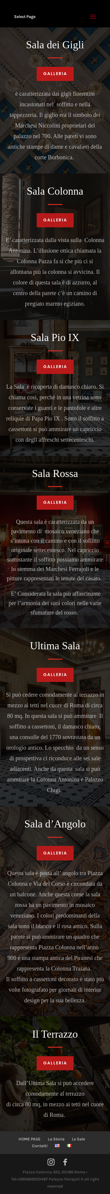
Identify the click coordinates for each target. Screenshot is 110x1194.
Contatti (40, 1145)
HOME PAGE (29, 1139)
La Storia (56, 1139)
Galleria (55, 74)
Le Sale (78, 1139)
